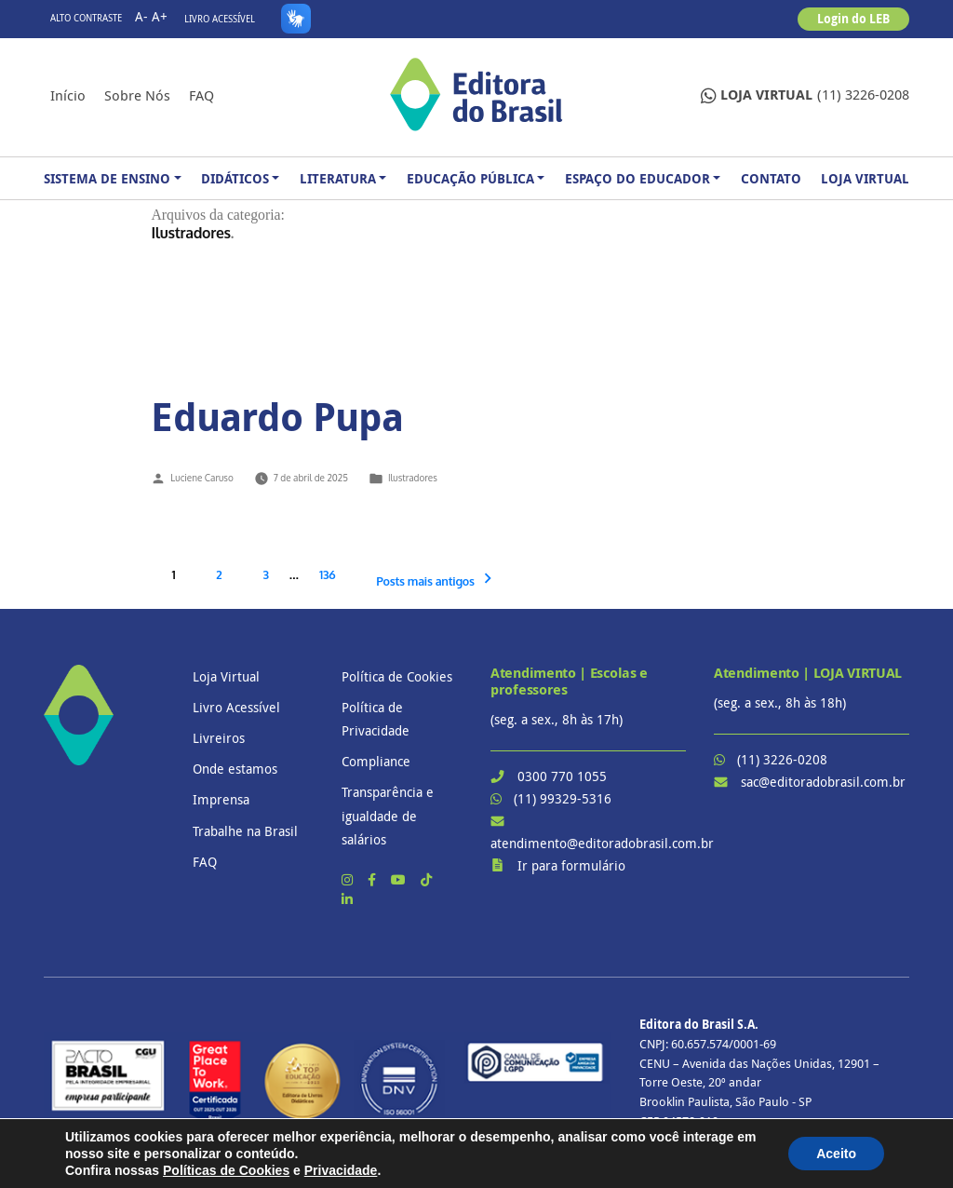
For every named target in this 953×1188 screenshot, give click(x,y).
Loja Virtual (865, 178)
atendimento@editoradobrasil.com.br (602, 843)
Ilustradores (412, 477)
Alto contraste (86, 18)
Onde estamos (235, 768)
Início (68, 95)
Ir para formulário (571, 865)
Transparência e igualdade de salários (388, 815)
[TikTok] (426, 879)
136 (327, 574)
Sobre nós (137, 95)
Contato (771, 178)
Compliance (376, 761)
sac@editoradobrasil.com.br (823, 781)
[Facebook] (374, 879)
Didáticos (235, 178)
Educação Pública (470, 178)
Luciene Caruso (201, 477)
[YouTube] (400, 879)
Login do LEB (853, 18)
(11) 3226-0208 (805, 95)
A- (141, 16)
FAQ (201, 95)
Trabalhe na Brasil (245, 831)
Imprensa (221, 799)
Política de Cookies (397, 676)
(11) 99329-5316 (562, 798)
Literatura (338, 178)
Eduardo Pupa (277, 416)
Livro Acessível (219, 19)
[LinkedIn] (347, 899)
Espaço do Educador (637, 178)
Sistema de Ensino (107, 178)
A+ (160, 16)
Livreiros (219, 738)
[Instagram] (349, 879)
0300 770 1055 (562, 776)
